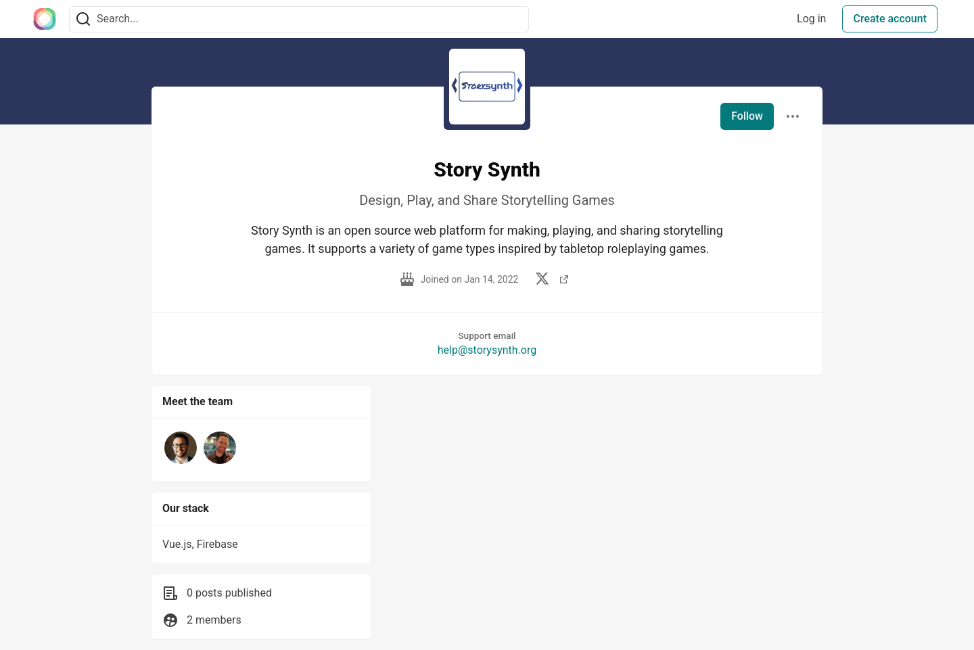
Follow (747, 116)
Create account (890, 18)
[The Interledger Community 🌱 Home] (44, 18)
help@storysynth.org (487, 350)
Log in (811, 18)
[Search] (83, 19)
